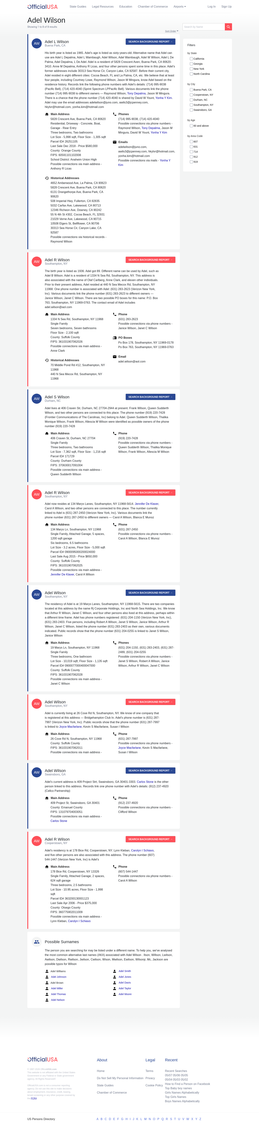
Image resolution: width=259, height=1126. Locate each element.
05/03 (176, 1079)
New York (199, 68)
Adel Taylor (121, 988)
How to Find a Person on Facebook (187, 1083)
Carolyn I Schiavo (142, 850)
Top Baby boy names (178, 1088)
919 (196, 161)
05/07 (168, 1075)
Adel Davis (121, 983)
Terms (149, 1070)
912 (196, 156)
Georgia (198, 63)
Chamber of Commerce (153, 6)
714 (196, 151)
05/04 (168, 1079)
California (199, 58)
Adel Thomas (55, 994)
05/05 (184, 1075)
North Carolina (202, 73)
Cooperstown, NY (203, 94)
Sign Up (226, 6)
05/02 (184, 1079)
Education (125, 6)
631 (196, 146)
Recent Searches (176, 1070)
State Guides (78, 6)
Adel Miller (54, 988)
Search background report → (150, 41)
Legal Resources (103, 6)
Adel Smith (121, 971)
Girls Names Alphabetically (182, 1092)
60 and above (201, 125)
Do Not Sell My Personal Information (120, 1078)
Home (101, 1070)
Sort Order (170, 31)
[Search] (204, 26)
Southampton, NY (203, 104)
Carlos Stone (145, 781)
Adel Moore (122, 994)
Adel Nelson (55, 1000)
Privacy (150, 1078)
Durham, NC (201, 99)
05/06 (176, 1075)
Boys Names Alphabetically (182, 1101)
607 (196, 141)
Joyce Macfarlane (70, 726)
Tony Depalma (136, 93)
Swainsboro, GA (203, 110)
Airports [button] (178, 6)
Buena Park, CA (203, 89)
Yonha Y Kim (163, 97)
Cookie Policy (154, 1085)
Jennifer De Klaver (146, 503)
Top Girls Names (175, 1096)
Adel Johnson (55, 977)
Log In (212, 6)
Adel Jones (121, 977)
